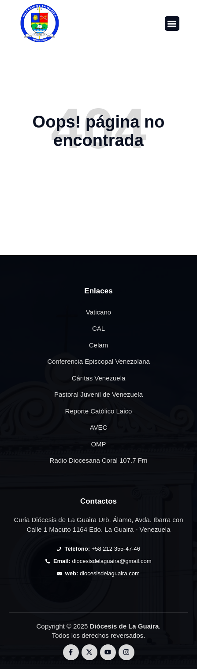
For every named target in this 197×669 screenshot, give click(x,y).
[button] (172, 23)
